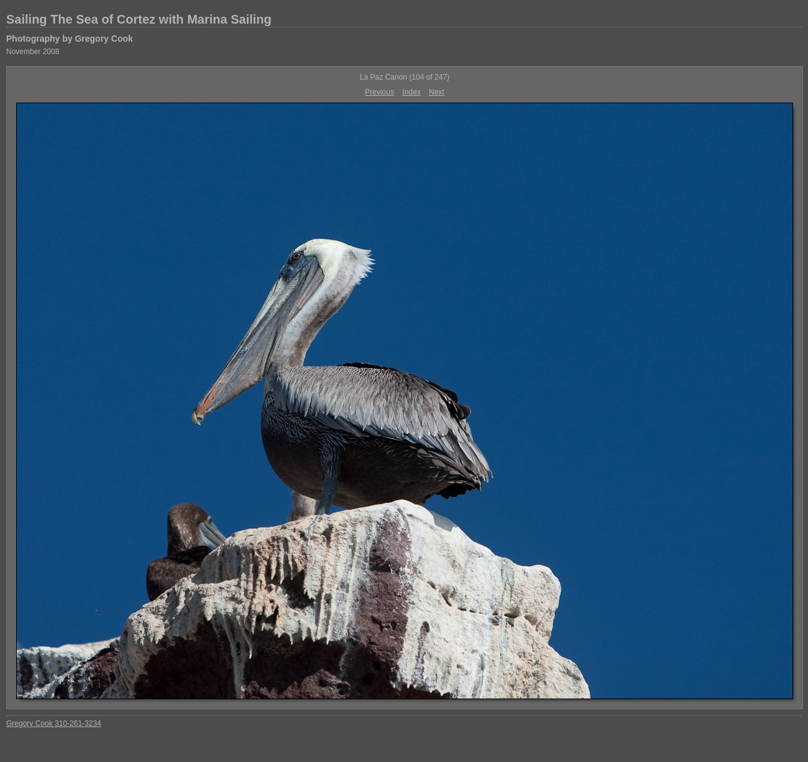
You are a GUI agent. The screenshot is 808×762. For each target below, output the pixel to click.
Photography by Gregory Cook (69, 39)
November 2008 (32, 51)
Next (436, 92)
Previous (379, 92)
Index (411, 92)
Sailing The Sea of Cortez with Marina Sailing (139, 19)
